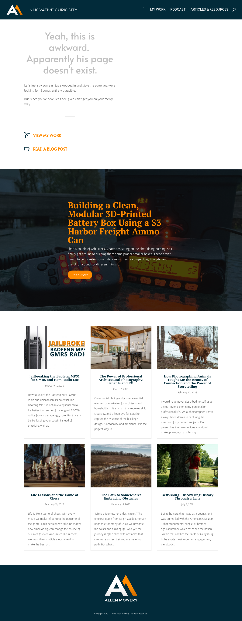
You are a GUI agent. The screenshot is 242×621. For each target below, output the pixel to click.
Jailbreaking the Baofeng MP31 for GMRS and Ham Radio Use (54, 378)
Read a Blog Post (50, 149)
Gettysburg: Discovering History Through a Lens (187, 496)
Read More (79, 275)
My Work (157, 9)
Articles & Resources (209, 9)
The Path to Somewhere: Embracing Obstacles (121, 496)
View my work (47, 135)
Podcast (178, 9)
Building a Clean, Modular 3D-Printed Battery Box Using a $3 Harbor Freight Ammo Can (114, 222)
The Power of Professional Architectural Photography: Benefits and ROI (121, 379)
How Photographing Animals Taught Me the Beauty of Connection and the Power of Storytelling (187, 381)
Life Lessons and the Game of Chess (54, 496)
